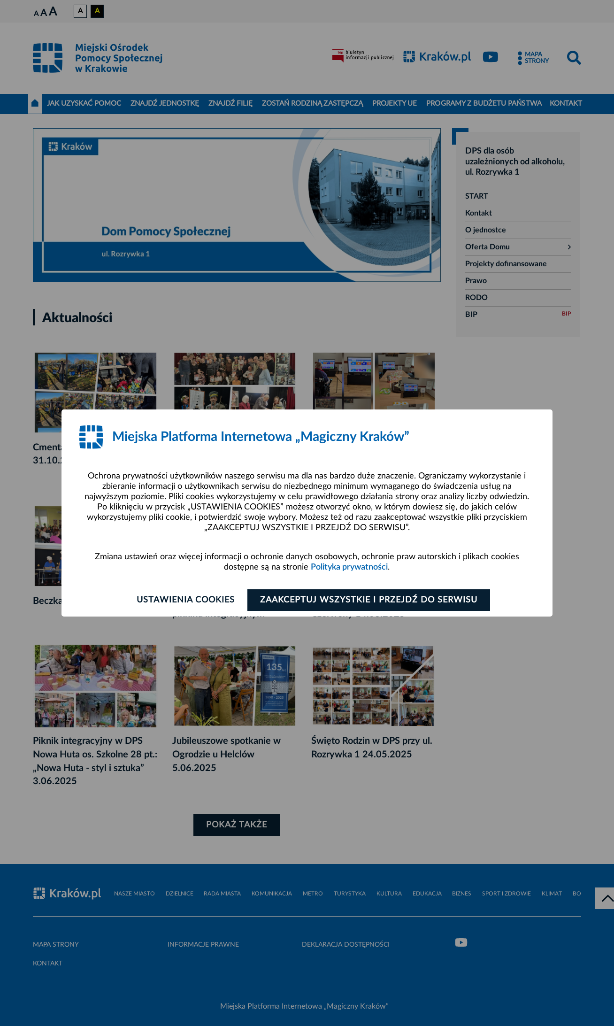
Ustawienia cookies (186, 600)
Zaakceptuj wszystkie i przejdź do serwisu (368, 600)
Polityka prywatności (349, 567)
